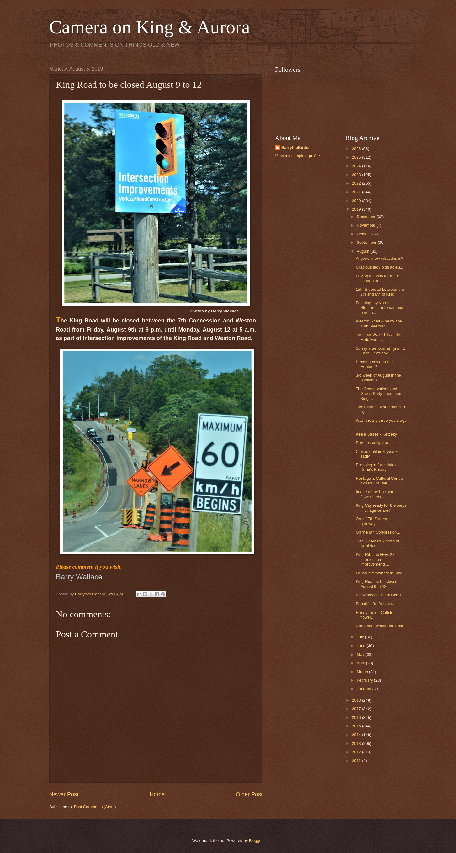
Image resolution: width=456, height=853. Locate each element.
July (361, 637)
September (367, 242)
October (364, 234)
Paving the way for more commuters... (377, 278)
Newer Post (63, 794)
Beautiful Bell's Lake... (375, 603)
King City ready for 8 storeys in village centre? (381, 507)
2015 (357, 726)
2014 (357, 734)
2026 (357, 148)
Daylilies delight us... (374, 442)
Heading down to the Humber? (374, 364)
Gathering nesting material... (381, 626)
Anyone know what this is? (379, 258)
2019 (357, 209)
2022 (357, 183)
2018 (357, 700)
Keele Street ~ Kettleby (376, 434)
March (363, 671)
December (366, 216)
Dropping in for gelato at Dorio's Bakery (377, 467)
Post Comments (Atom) (95, 806)
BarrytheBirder (295, 147)
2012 (357, 752)
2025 (357, 157)
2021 (357, 192)
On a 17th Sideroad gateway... (373, 521)
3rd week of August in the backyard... (378, 377)
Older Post (249, 794)
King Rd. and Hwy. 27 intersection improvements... (375, 559)
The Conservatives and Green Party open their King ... (378, 393)
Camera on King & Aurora (149, 27)
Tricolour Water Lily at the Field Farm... (378, 337)
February (365, 680)
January (364, 689)
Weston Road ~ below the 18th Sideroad (379, 323)
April (361, 663)
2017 (357, 708)
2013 (357, 743)
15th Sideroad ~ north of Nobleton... (377, 543)
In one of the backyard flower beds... (375, 494)
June (362, 645)
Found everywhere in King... (381, 573)
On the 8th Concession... (378, 532)
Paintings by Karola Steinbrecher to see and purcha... (379, 308)
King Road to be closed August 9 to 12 (376, 584)
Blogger (256, 840)
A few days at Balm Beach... (381, 595)
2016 (357, 717)
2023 (357, 174)
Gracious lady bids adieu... (379, 267)
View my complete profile (297, 156)
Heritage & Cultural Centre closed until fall (379, 480)
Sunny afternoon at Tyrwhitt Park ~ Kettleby (380, 350)
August (363, 251)
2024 (357, 166)
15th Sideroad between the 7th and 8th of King (380, 291)
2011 (357, 760)
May (361, 654)
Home (157, 794)
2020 (357, 200)
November (366, 225)
